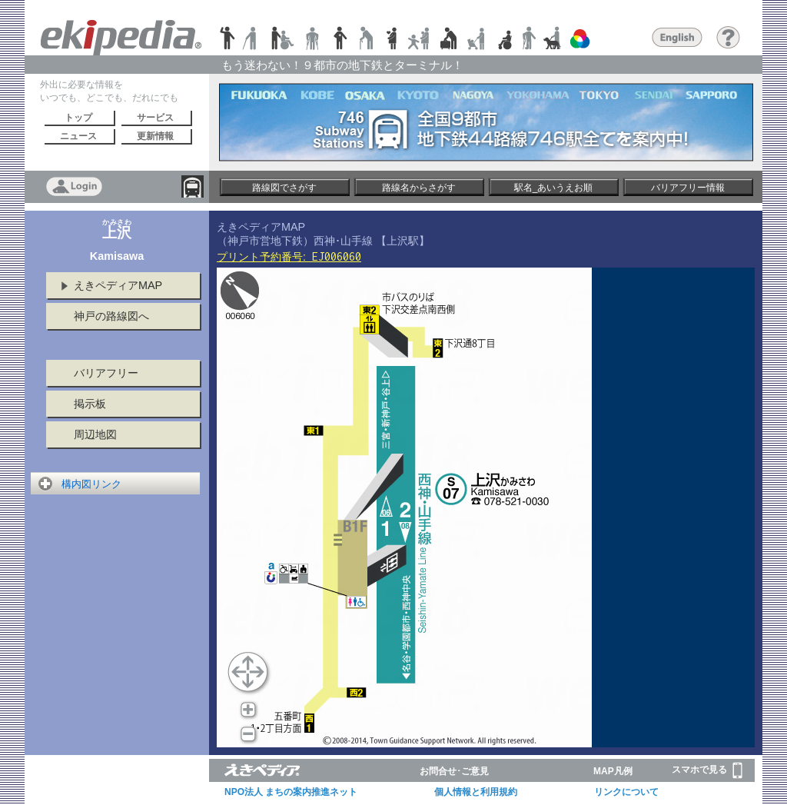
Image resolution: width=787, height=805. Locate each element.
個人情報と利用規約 (475, 792)
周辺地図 (95, 434)
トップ (78, 117)
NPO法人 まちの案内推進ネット (290, 792)
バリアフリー (106, 373)
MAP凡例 (613, 771)
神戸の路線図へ (111, 316)
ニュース (78, 136)
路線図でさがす (284, 187)
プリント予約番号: (289, 257)
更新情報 (155, 136)
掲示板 (90, 404)
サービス (155, 117)
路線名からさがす (419, 187)
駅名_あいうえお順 (553, 187)
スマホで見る (707, 770)
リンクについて (626, 792)
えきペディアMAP (118, 285)
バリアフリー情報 (688, 187)
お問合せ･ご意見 (454, 771)
